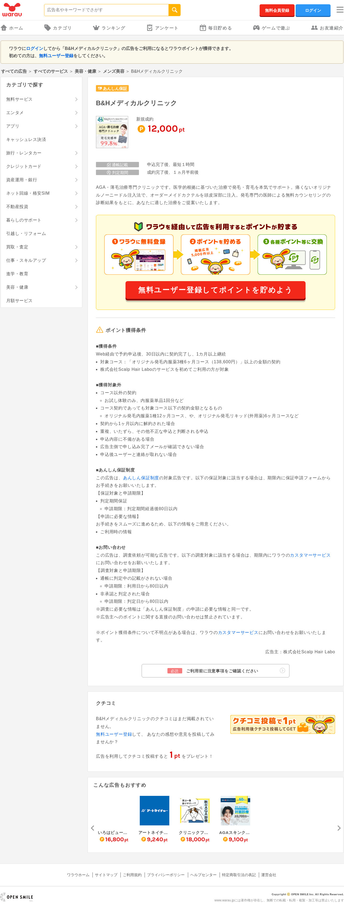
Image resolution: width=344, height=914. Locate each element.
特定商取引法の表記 (239, 875)
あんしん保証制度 (141, 478)
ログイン (313, 10)
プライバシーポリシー (166, 875)
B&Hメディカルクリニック (136, 103)
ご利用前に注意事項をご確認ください (226, 670)
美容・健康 (85, 71)
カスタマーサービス (310, 555)
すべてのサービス (51, 71)
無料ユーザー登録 (56, 55)
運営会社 (268, 875)
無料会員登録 (277, 10)
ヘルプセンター (203, 875)
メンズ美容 (113, 71)
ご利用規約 (132, 875)
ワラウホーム (78, 875)
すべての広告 (14, 71)
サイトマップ (106, 875)
